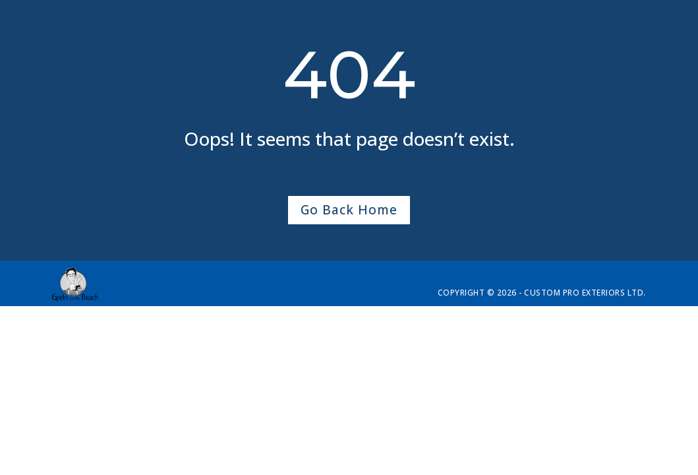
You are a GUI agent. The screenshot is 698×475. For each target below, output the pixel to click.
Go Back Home (349, 209)
